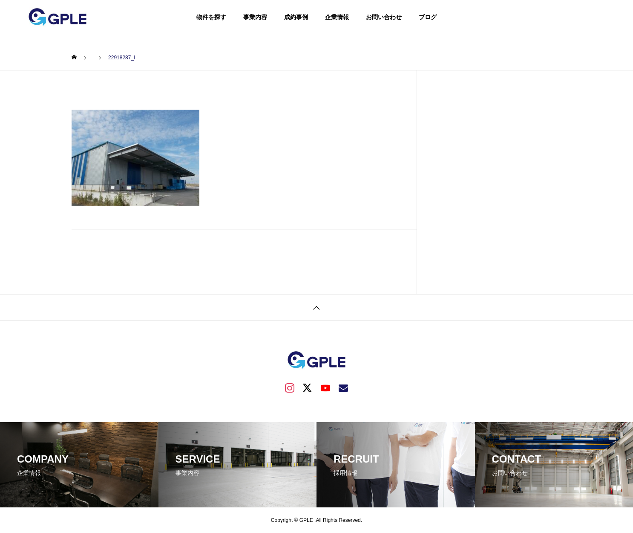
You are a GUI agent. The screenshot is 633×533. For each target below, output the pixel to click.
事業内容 (255, 17)
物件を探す (211, 17)
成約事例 (296, 17)
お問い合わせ (384, 17)
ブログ (428, 17)
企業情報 (337, 17)
